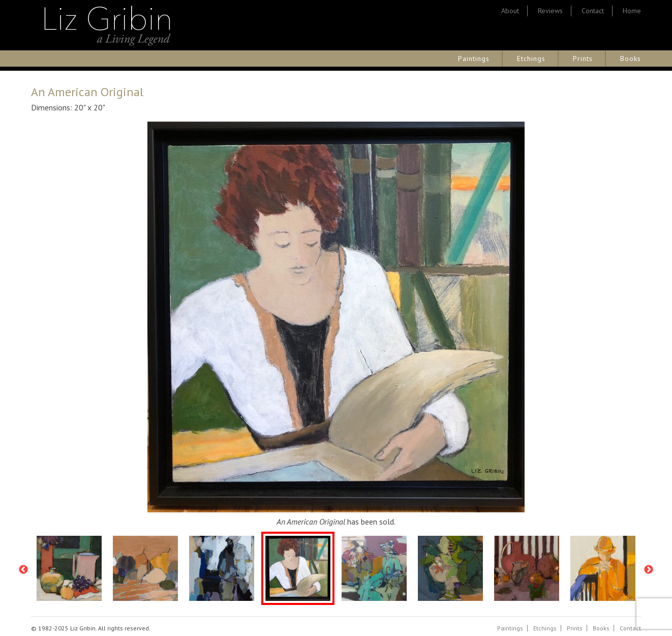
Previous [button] (23, 570)
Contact (593, 10)
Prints (583, 58)
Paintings (474, 58)
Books (630, 58)
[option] (69, 570)
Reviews (550, 10)
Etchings (531, 58)
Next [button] (649, 570)
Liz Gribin (107, 25)
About (510, 10)
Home (632, 10)
